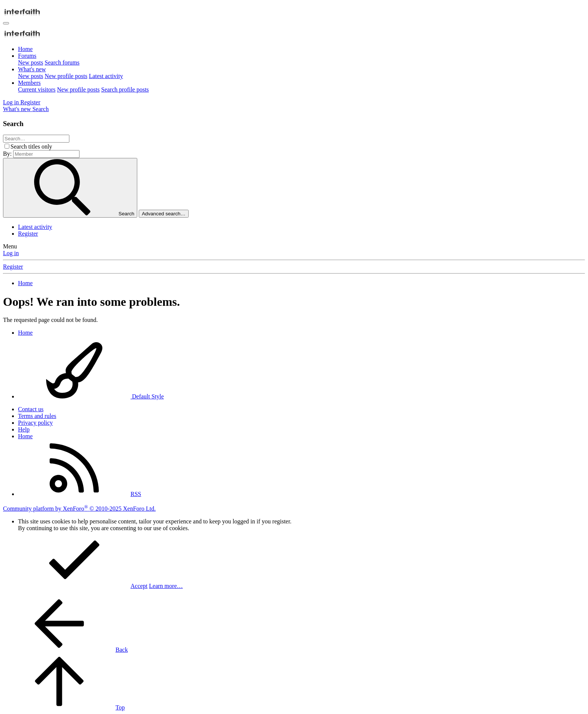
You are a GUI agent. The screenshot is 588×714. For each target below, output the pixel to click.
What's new (32, 69)
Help (24, 429)
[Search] (40, 109)
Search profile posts (125, 89)
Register (28, 233)
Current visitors (37, 89)
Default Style (91, 396)
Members (29, 83)
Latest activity (106, 76)
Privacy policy (35, 422)
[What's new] (17, 109)
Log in (11, 253)
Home (25, 49)
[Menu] (6, 23)
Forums (27, 56)
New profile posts (66, 76)
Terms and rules (37, 416)
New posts (30, 62)
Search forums (62, 62)
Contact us (31, 409)
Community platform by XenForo (79, 508)
